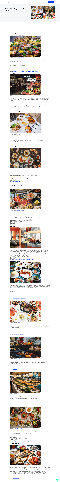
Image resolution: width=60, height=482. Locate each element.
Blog (34, 1)
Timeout (18, 322)
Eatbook (18, 134)
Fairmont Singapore (20, 210)
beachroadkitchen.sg (16, 478)
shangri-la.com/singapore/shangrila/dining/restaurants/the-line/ (23, 259)
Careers (42, 1)
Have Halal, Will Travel (20, 57)
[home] (7, 2)
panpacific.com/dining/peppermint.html (19, 298)
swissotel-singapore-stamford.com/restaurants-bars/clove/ (22, 224)
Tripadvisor (14, 95)
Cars (31, 1)
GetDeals (38, 1)
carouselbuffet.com (16, 404)
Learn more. (44, 217)
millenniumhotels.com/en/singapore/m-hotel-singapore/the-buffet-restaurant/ (25, 71)
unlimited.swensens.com (17, 144)
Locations (27, 1)
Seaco (18, 393)
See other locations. (37, 106)
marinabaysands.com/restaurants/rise (19, 334)
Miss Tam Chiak (19, 466)
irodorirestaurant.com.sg (17, 181)
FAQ (45, 1)
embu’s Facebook (20, 428)
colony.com (15, 369)
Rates (24, 1)
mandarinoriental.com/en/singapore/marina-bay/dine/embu (22, 441)
